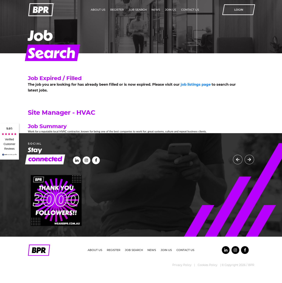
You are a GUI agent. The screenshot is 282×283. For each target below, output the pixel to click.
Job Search (138, 9)
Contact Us (190, 9)
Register (117, 9)
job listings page (196, 84)
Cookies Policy (207, 265)
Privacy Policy (181, 265)
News (155, 9)
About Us (98, 9)
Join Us (170, 9)
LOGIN (238, 9)
